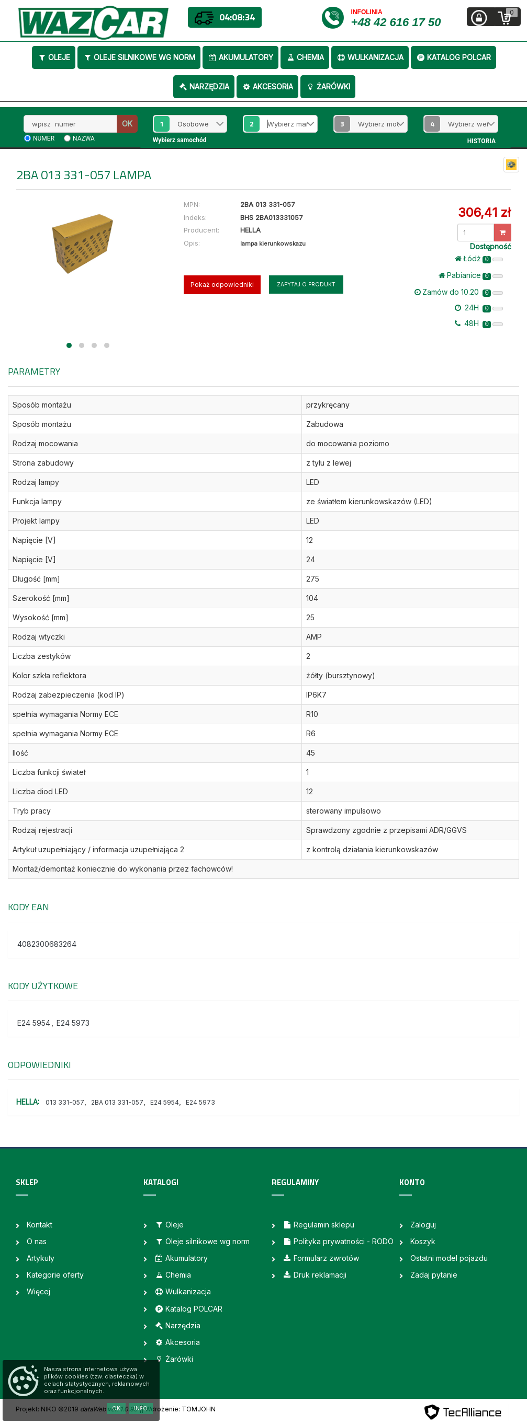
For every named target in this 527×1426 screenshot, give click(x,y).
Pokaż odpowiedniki (222, 284)
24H (479, 307)
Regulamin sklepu (318, 1224)
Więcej (38, 1291)
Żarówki (328, 86)
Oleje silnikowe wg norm (139, 57)
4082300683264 (46, 944)
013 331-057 (65, 1102)
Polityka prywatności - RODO (338, 1241)
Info (141, 1408)
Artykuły (40, 1258)
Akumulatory (240, 57)
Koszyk (422, 1241)
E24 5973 (73, 1022)
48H (479, 323)
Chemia (305, 57)
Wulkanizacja (370, 57)
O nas (37, 1241)
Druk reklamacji (314, 1274)
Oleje (53, 57)
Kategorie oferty (55, 1274)
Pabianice (471, 275)
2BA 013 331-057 (117, 1102)
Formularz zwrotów (321, 1258)
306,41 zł (484, 212)
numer (43, 138)
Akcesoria (267, 86)
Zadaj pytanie (433, 1274)
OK (127, 123)
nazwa (84, 138)
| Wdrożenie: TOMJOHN (178, 1409)
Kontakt (39, 1224)
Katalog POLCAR (453, 57)
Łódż (479, 258)
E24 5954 (33, 1022)
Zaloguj (423, 1224)
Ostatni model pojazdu (449, 1258)
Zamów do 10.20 (458, 292)
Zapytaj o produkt (306, 284)
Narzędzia (203, 86)
